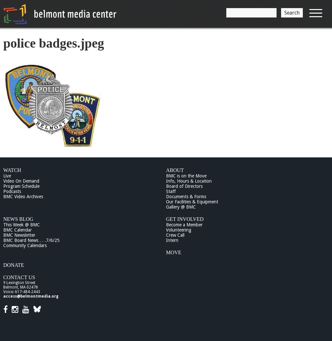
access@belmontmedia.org (30, 296)
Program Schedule (21, 186)
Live (7, 175)
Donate (13, 265)
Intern (172, 240)
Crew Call (175, 235)
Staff (171, 191)
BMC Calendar (17, 230)
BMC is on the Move (186, 175)
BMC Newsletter (19, 235)
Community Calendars (25, 245)
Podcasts (12, 191)
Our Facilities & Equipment (192, 201)
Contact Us (19, 277)
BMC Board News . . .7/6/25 (31, 240)
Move (173, 252)
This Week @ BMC (21, 224)
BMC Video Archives (23, 196)
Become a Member (184, 224)
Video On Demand (21, 181)
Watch (12, 170)
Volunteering (178, 230)
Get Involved (185, 219)
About (175, 170)
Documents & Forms (186, 196)
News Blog (18, 219)
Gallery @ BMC (181, 207)
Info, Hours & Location (189, 181)
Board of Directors (184, 186)
